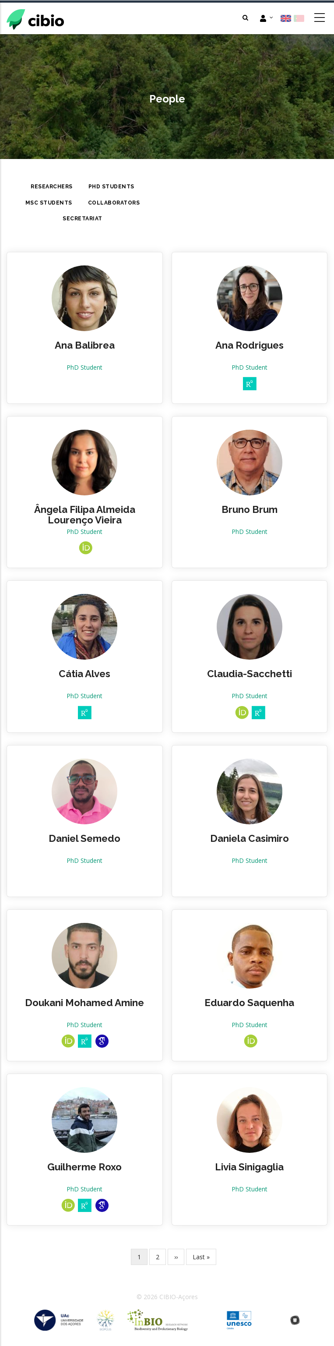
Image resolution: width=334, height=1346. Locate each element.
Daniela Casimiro (249, 838)
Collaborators (114, 203)
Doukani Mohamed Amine (84, 1002)
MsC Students (48, 203)
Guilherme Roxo (84, 1167)
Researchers (52, 187)
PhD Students (111, 187)
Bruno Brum (249, 509)
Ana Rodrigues (249, 345)
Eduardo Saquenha (249, 1002)
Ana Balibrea (85, 345)
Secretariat (82, 219)
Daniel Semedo (84, 838)
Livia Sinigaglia (249, 1167)
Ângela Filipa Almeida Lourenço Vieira (84, 515)
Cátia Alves (84, 673)
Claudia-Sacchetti (249, 673)
